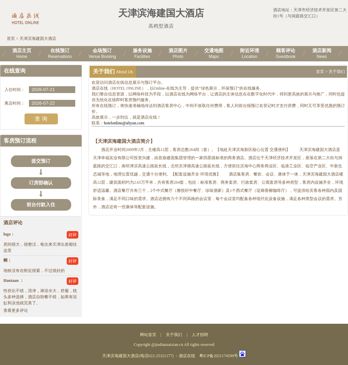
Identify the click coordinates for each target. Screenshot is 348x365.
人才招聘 (200, 334)
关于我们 (174, 334)
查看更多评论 (15, 310)
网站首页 (148, 334)
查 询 (41, 119)
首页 (11, 38)
